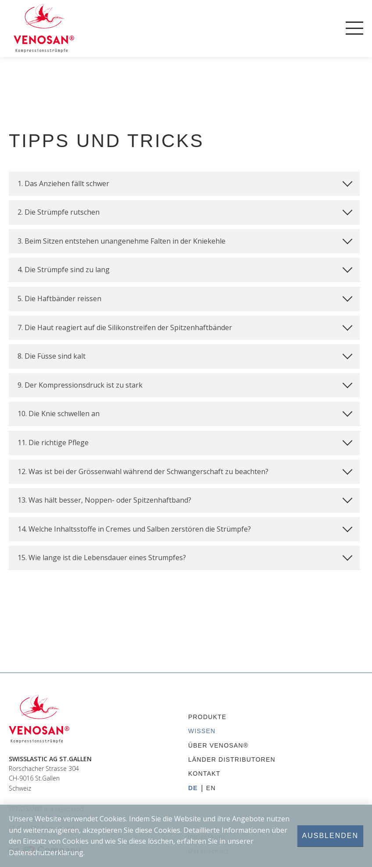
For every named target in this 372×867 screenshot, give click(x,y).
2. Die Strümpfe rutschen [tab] (185, 211)
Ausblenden (330, 835)
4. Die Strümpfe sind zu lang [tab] (185, 268)
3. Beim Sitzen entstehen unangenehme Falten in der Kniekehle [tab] (185, 239)
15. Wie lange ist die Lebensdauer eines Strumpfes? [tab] (185, 556)
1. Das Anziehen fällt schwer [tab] (185, 182)
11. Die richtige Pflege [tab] (185, 441)
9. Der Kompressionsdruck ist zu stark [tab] (185, 383)
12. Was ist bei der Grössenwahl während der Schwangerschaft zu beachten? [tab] (185, 470)
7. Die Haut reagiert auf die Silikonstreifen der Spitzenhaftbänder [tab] (185, 326)
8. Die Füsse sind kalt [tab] (185, 355)
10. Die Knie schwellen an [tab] (185, 412)
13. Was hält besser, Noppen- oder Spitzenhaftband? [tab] (185, 499)
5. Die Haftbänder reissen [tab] (185, 297)
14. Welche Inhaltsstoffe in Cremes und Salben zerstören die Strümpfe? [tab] (185, 527)
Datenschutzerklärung (46, 852)
